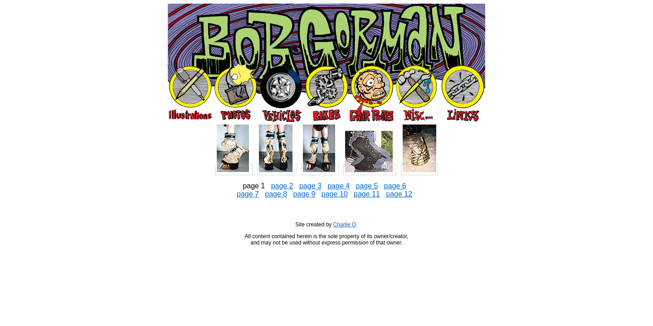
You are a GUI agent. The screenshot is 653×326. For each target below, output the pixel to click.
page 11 (367, 194)
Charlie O (344, 224)
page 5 (367, 186)
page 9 (304, 194)
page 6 (395, 186)
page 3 (310, 186)
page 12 (399, 194)
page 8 (276, 194)
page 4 (338, 186)
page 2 (282, 186)
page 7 (248, 194)
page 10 (335, 194)
